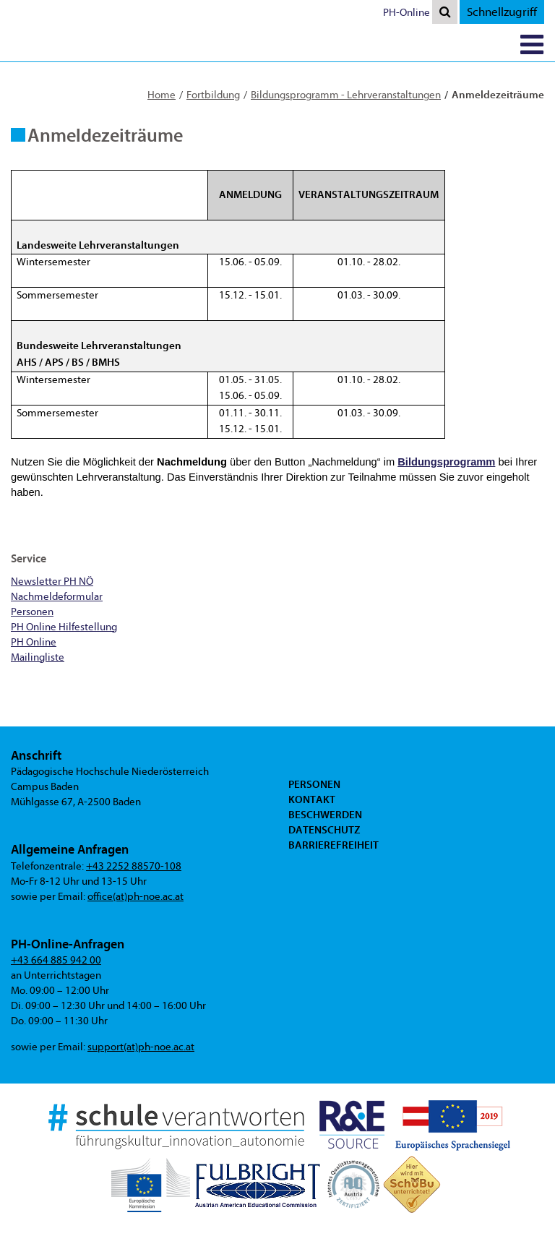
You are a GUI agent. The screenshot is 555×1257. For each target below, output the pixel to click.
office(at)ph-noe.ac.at (135, 897)
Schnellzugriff (502, 12)
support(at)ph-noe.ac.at (140, 1047)
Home (161, 95)
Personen (314, 784)
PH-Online (406, 13)
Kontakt (311, 799)
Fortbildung (213, 95)
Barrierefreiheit (333, 844)
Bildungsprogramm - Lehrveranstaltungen (346, 95)
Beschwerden (325, 814)
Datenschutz (324, 829)
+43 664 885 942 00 (56, 960)
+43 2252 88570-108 (133, 866)
